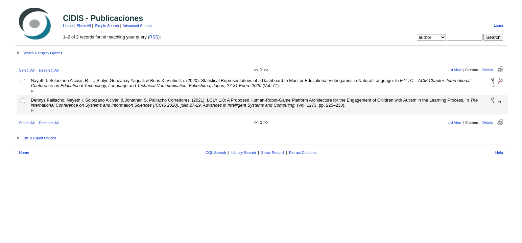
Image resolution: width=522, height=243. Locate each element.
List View (454, 70)
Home (68, 26)
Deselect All (48, 70)
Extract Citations (302, 153)
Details (487, 70)
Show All (84, 26)
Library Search (243, 153)
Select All (26, 70)
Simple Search (107, 26)
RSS (153, 36)
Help (499, 153)
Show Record (272, 153)
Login (498, 25)
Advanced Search (137, 26)
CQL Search (216, 153)
